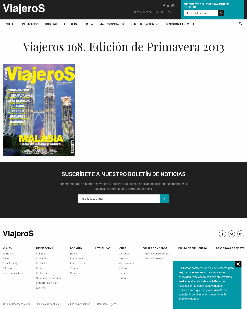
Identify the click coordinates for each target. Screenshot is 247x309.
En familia (41, 263)
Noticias (123, 278)
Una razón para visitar (48, 278)
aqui (195, 298)
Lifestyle (40, 288)
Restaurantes (77, 258)
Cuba (89, 24)
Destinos (124, 253)
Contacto (167, 11)
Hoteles (74, 253)
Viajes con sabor (112, 24)
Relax (39, 268)
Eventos (123, 273)
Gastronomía (126, 263)
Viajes (10, 24)
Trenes (74, 268)
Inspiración (30, 24)
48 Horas (8, 253)
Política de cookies (48, 303)
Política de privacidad (78, 303)
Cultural (40, 253)
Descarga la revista (180, 24)
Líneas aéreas (78, 263)
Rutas (6, 258)
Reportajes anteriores (15, 273)
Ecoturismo (42, 273)
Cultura (123, 268)
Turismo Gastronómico (156, 253)
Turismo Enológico (154, 258)
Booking (51, 24)
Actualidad (71, 24)
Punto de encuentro (145, 24)
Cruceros (75, 273)
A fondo (7, 268)
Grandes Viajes (11, 263)
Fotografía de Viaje (47, 283)
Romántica (42, 258)
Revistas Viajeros (146, 11)
